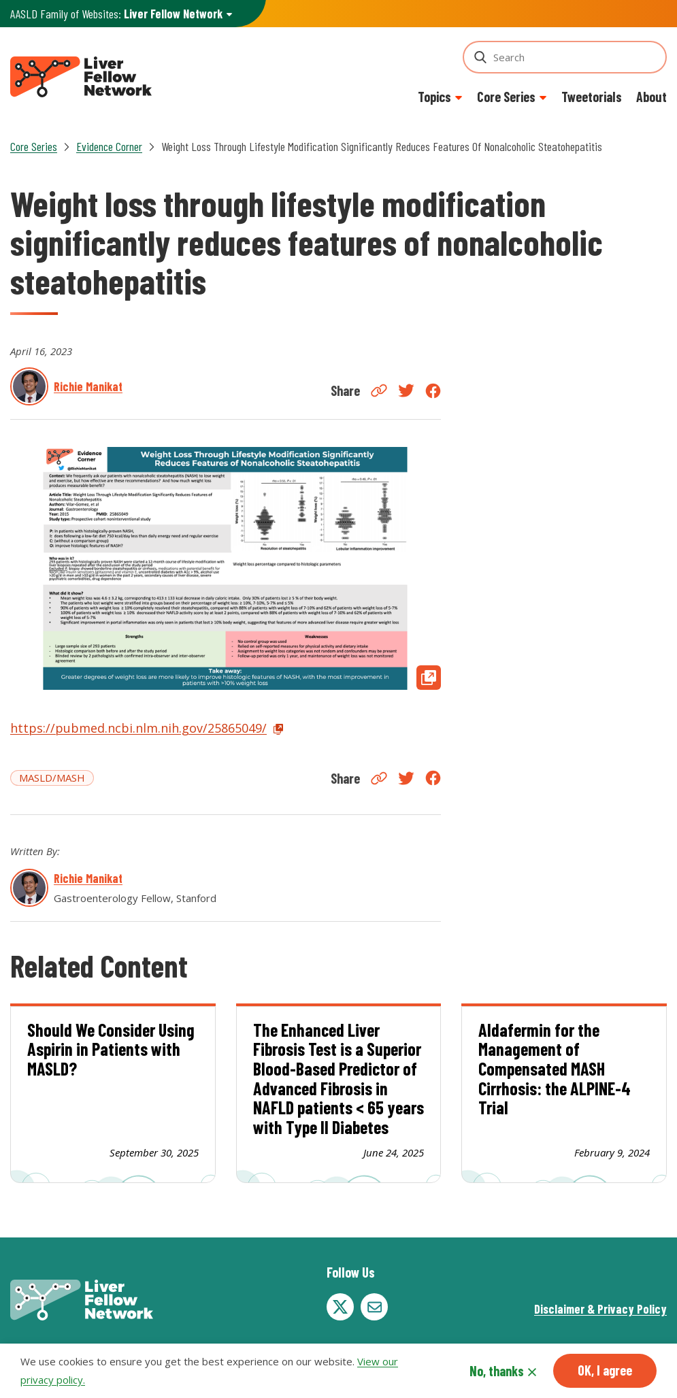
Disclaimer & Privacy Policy (600, 1308)
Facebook (433, 391)
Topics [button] (434, 96)
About (651, 96)
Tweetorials (591, 96)
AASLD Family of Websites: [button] (116, 14)
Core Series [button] (506, 96)
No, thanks (496, 1371)
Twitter (406, 390)
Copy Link (379, 390)
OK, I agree (605, 1370)
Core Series (33, 146)
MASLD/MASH (52, 777)
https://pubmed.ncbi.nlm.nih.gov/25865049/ (138, 728)
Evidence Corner (109, 146)
